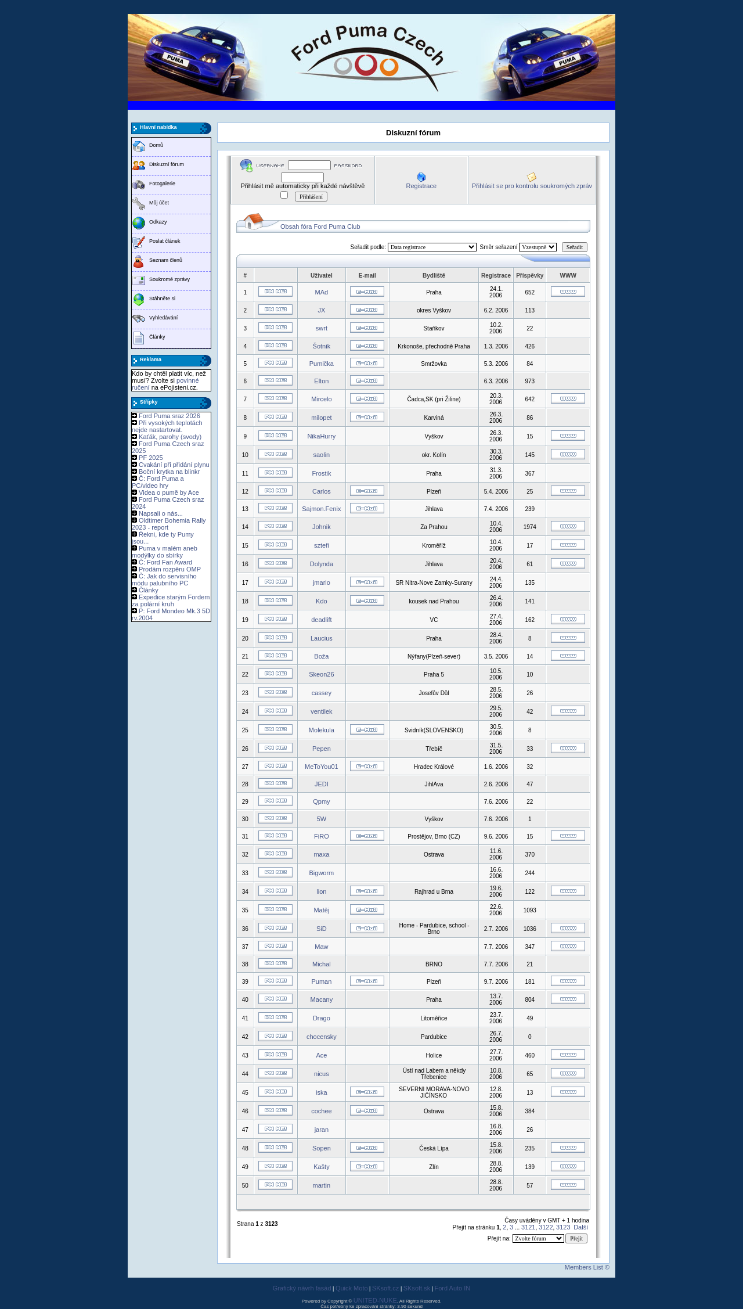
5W (322, 818)
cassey (321, 692)
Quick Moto (352, 1288)
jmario (321, 582)
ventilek (321, 711)
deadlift (321, 619)
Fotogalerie (162, 183)
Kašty (321, 1166)
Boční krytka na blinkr (169, 471)
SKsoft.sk (416, 1288)
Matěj (321, 910)
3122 (546, 1227)
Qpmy (321, 801)
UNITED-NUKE (375, 1300)
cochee (321, 1110)
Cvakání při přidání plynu (174, 464)
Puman (321, 981)
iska (321, 1092)
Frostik (321, 473)
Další (581, 1227)
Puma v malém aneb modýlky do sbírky (164, 552)
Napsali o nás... (161, 513)
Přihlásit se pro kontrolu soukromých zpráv (532, 185)
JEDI (322, 784)
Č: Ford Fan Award (165, 562)
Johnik (321, 526)
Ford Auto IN (453, 1288)
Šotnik (322, 346)
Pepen (321, 748)
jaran (322, 1129)
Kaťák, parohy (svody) (170, 436)
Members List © (587, 1267)
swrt (321, 328)
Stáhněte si (162, 298)
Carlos (321, 491)
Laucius (322, 638)
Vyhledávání (163, 318)
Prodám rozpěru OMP (170, 569)
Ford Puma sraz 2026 (169, 415)
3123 (563, 1227)
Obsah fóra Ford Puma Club (320, 226)
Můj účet (159, 203)
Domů (156, 145)
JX (321, 310)
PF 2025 (151, 457)
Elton (321, 380)
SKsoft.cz (385, 1288)
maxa (321, 854)
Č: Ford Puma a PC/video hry (158, 482)
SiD (321, 928)
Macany (322, 999)
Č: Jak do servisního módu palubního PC (164, 580)
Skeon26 (321, 674)
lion (321, 891)
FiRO (321, 836)
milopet (321, 417)
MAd (322, 292)
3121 (528, 1227)
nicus (321, 1073)
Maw (321, 946)
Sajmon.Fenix (321, 508)
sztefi (321, 545)
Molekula (321, 730)
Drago (321, 1018)
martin (322, 1185)
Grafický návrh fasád (302, 1288)
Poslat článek (165, 241)
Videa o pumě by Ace (169, 492)
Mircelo (321, 398)
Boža (321, 656)
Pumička (321, 363)
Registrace (421, 185)
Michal (321, 964)
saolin (321, 454)
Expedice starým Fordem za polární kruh (171, 600)
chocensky (321, 1036)
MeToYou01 (321, 766)
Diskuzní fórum (166, 164)
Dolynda (321, 563)
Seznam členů (165, 260)
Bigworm (321, 872)
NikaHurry (321, 436)
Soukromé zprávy (169, 279)
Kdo (321, 601)
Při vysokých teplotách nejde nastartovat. (167, 426)
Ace (321, 1055)
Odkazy (158, 222)
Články (157, 337)
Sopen (321, 1148)
